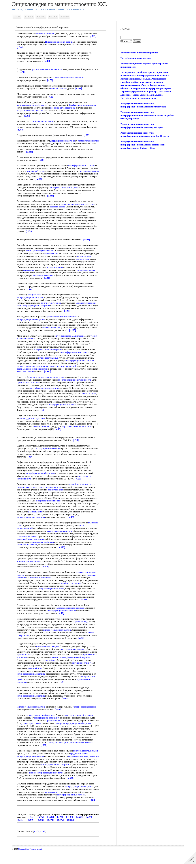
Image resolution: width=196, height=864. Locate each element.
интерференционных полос (83, 168)
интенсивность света (44, 124)
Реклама (66, 16)
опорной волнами (60, 91)
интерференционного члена (32, 764)
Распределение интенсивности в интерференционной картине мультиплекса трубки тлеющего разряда (143, 115)
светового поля (54, 399)
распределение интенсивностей (62, 368)
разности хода (36, 662)
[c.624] (63, 828)
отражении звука (79, 270)
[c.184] (65, 831)
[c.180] (93, 828)
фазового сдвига (59, 209)
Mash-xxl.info (25, 863)
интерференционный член (50, 506)
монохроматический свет (31, 308)
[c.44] (54, 828)
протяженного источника (74, 657)
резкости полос (56, 728)
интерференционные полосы (77, 355)
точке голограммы (44, 432)
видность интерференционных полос (48, 379)
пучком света (59, 803)
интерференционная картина (58, 308)
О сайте (54, 16)
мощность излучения (39, 550)
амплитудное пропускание (40, 423)
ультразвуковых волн (76, 278)
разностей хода (60, 668)
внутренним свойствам (57, 547)
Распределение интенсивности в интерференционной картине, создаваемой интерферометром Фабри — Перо (142, 144)
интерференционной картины (81, 363)
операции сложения (28, 176)
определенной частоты (52, 492)
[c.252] (35, 831)
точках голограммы (47, 33)
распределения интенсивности (72, 616)
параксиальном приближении (79, 432)
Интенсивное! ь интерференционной (139, 52)
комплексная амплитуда (30, 566)
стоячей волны (64, 256)
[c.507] (73, 828)
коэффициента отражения (64, 110)
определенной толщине (49, 654)
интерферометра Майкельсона (71, 338)
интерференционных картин (32, 775)
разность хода (25, 261)
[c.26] (83, 828)
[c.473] (24, 831)
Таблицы (42, 16)
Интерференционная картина (61, 44)
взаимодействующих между (42, 544)
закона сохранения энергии (61, 536)
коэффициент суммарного (75, 750)
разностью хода (57, 495)
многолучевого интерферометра (34, 107)
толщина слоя (36, 297)
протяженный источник (50, 385)
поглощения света (27, 753)
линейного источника (78, 588)
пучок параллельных (50, 360)
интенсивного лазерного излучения (79, 206)
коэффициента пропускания (32, 113)
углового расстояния (42, 731)
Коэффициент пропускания (84, 107)
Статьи (18, 16)
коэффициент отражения (50, 454)
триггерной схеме (46, 173)
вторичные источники (42, 583)
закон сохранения (38, 374)
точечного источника (68, 305)
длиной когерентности (82, 489)
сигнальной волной (59, 330)
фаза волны (57, 272)
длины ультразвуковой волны (53, 253)
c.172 (38, 845)
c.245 (44, 845)
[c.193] (75, 831)
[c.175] (44, 831)
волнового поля (26, 531)
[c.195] (85, 831)
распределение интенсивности (49, 72)
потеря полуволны (39, 275)
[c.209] (95, 831)
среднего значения (87, 761)
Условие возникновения (85, 715)
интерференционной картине (33, 322)
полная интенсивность (34, 542)
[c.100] (54, 831)
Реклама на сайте (38, 863)
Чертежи (30, 16)
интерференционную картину (74, 390)
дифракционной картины (64, 143)
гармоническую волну (29, 492)
